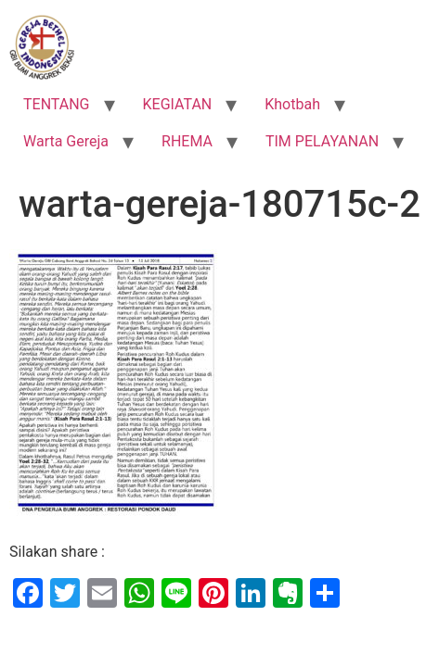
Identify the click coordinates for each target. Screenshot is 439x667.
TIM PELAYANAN (322, 141)
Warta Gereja (66, 141)
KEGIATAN (178, 104)
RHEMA (187, 141)
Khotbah (292, 104)
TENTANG (56, 104)
